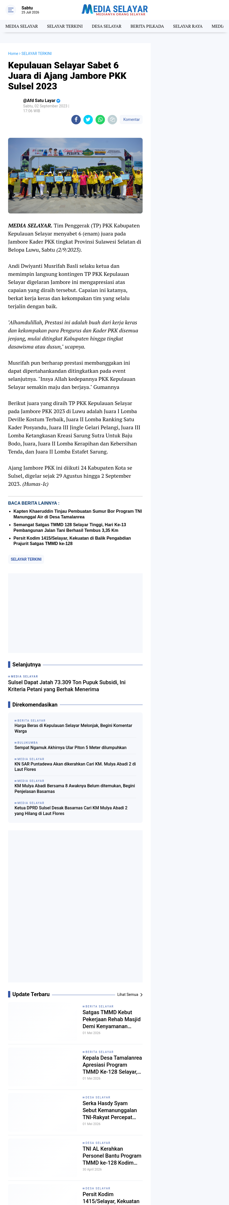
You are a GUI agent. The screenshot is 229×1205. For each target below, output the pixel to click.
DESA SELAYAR (106, 26)
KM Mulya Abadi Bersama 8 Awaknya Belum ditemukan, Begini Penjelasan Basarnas (75, 788)
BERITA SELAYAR (100, 1006)
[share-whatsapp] (100, 119)
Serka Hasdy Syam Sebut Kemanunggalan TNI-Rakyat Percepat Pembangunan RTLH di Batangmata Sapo (110, 1110)
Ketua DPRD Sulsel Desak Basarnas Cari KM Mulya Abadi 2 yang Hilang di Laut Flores (71, 810)
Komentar (131, 119)
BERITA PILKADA (147, 26)
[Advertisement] (75, 613)
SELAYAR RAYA (187, 26)
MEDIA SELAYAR (21, 26)
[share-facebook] (76, 119)
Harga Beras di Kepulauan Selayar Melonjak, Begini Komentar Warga (73, 728)
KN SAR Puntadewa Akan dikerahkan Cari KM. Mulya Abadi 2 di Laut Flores (75, 766)
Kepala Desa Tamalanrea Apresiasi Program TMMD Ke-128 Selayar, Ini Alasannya (112, 1065)
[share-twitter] (88, 119)
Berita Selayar (100, 1052)
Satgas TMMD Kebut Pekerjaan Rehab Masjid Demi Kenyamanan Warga (111, 1019)
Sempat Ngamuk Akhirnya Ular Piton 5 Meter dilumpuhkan (70, 747)
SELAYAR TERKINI (65, 26)
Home (13, 53)
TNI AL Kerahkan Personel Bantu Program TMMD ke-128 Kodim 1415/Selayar (112, 1156)
